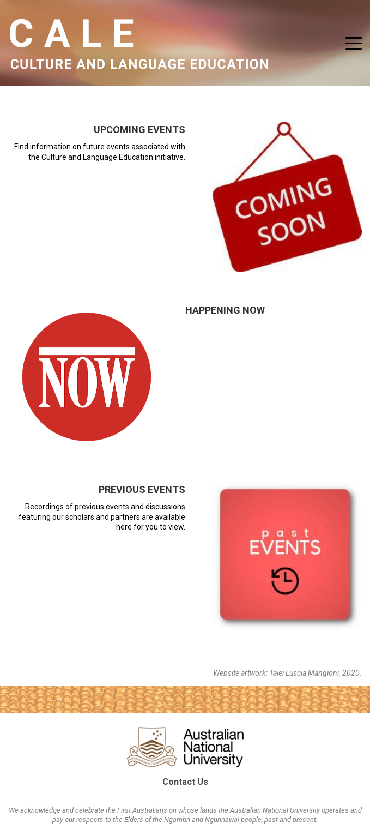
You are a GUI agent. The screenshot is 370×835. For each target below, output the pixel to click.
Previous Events (142, 489)
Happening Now (225, 310)
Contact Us (185, 782)
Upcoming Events (139, 129)
